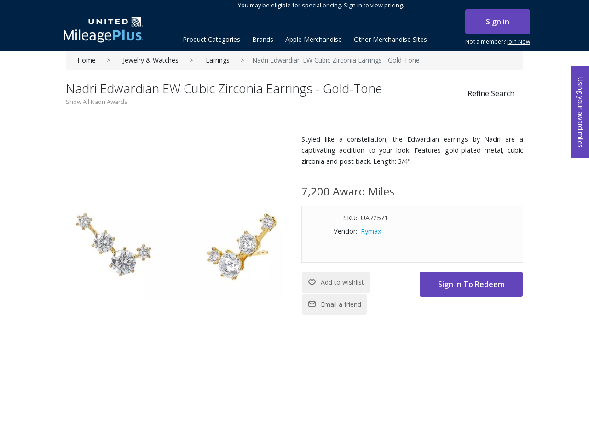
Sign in (497, 22)
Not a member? (497, 41)
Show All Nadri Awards (96, 102)
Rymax (371, 231)
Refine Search (491, 93)
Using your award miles (580, 112)
